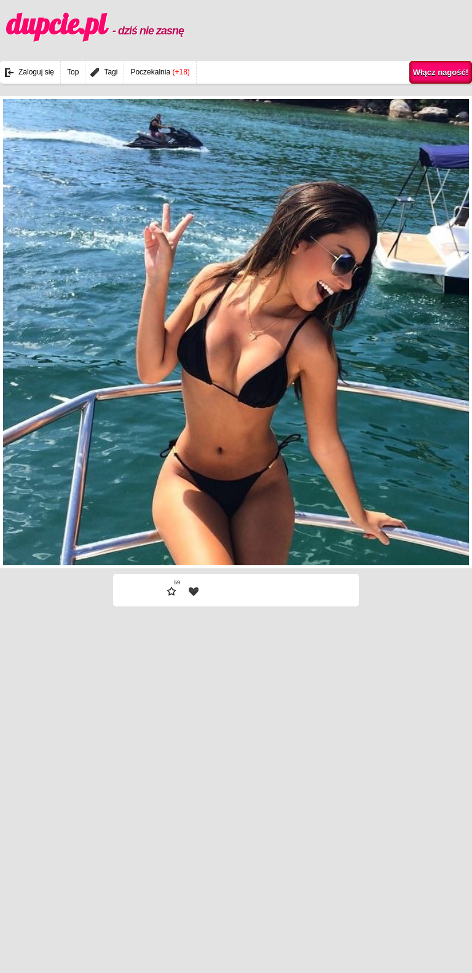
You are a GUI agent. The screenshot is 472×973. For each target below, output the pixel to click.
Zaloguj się (36, 72)
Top (73, 72)
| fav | (194, 591)
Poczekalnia (159, 72)
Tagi (110, 72)
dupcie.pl (95, 24)
